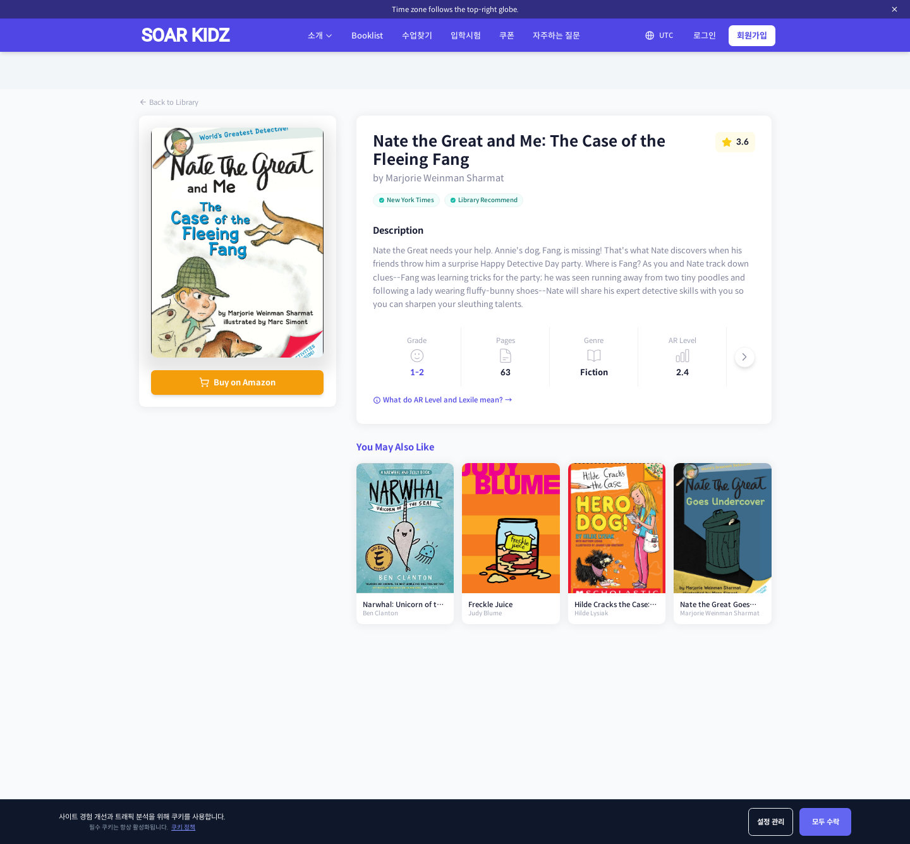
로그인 (704, 35)
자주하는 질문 (556, 35)
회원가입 (752, 35)
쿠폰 (506, 35)
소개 (320, 35)
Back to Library (168, 102)
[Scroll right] (744, 357)
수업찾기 (417, 35)
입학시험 (466, 35)
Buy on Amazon (237, 382)
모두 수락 (825, 821)
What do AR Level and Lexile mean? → (442, 399)
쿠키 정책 (183, 827)
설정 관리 (770, 821)
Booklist (367, 35)
